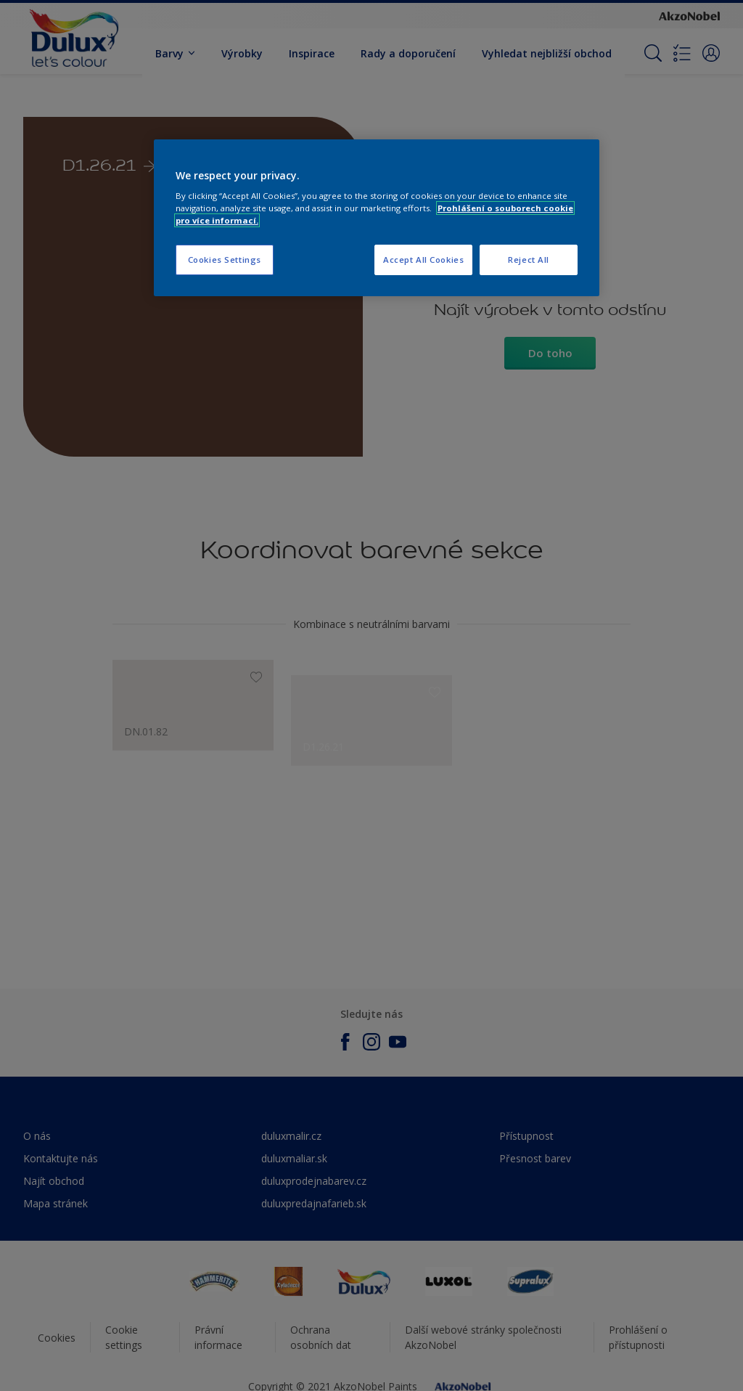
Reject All (528, 259)
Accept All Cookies (423, 259)
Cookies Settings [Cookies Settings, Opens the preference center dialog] (224, 259)
